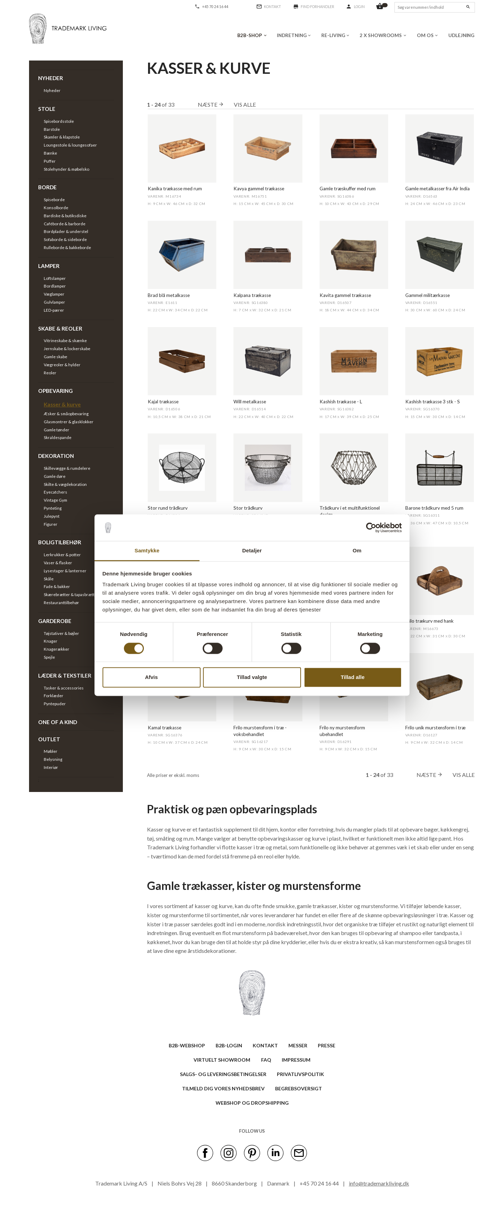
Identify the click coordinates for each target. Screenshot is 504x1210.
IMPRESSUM (296, 1060)
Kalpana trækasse (252, 295)
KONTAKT (265, 1045)
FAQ (266, 1060)
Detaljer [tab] (252, 551)
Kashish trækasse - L (341, 401)
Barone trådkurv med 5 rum (434, 508)
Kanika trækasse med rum (175, 188)
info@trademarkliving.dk (379, 1183)
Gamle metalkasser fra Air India (437, 188)
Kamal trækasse (164, 727)
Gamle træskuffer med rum (348, 188)
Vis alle (245, 104)
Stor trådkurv (247, 508)
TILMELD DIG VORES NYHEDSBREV (223, 1088)
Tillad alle (352, 677)
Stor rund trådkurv (168, 508)
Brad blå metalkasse (169, 295)
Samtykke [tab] (147, 551)
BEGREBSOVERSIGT (298, 1088)
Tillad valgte (252, 677)
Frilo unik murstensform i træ (435, 727)
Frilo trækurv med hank (429, 621)
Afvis (151, 677)
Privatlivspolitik (300, 1074)
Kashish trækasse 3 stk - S (432, 401)
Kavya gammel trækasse (258, 188)
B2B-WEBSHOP (187, 1045)
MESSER (297, 1045)
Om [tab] (356, 551)
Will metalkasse (249, 401)
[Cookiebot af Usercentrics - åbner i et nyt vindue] (371, 527)
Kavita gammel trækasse (345, 295)
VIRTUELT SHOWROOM (222, 1060)
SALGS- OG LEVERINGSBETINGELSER (223, 1074)
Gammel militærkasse (427, 295)
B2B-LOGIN (229, 1045)
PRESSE (326, 1045)
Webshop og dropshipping (252, 1103)
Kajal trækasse (163, 401)
